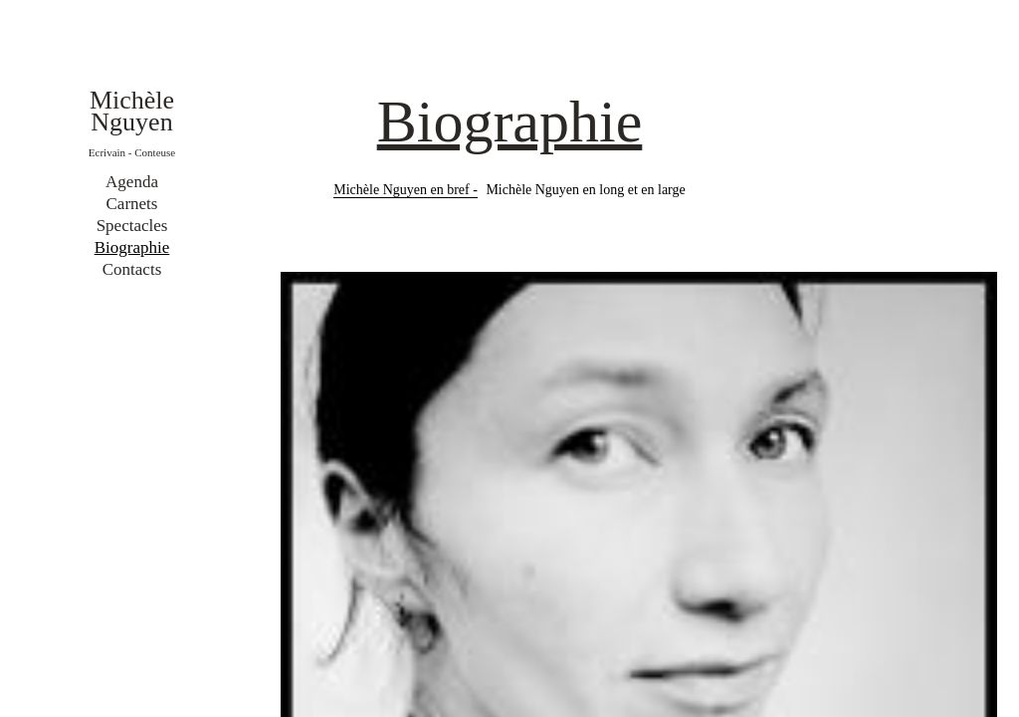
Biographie (132, 247)
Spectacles (132, 225)
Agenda (131, 181)
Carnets (132, 203)
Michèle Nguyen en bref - (405, 189)
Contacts (132, 269)
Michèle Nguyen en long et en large (585, 189)
